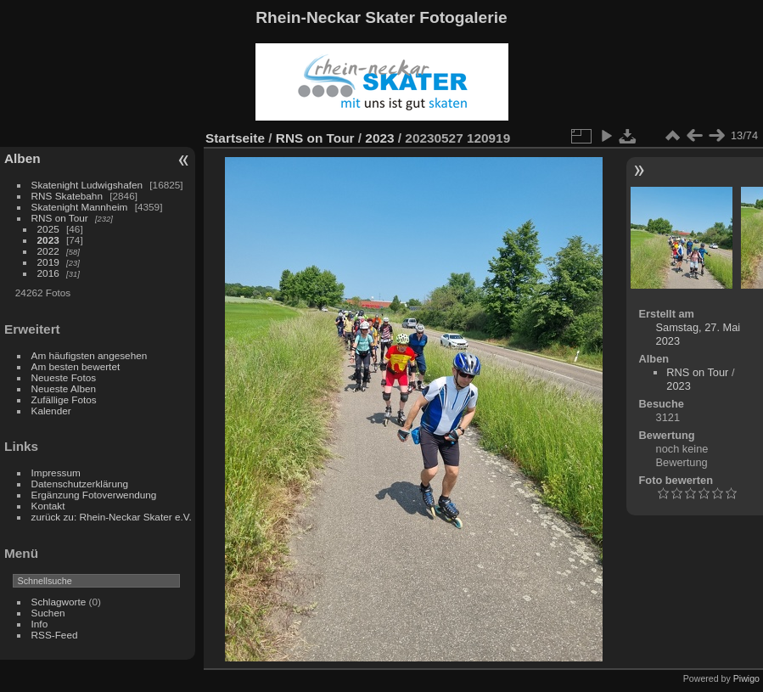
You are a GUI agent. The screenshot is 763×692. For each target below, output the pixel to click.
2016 (48, 272)
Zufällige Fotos (64, 399)
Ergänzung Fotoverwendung (94, 494)
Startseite (235, 138)
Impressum (56, 472)
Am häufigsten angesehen (89, 355)
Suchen (48, 612)
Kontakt (48, 505)
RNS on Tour (59, 217)
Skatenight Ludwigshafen (87, 184)
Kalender (51, 410)
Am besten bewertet (76, 366)
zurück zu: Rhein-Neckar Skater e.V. (111, 516)
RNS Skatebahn (67, 195)
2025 (48, 228)
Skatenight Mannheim (79, 206)
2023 (48, 239)
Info (39, 623)
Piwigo (746, 678)
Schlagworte (59, 601)
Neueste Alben (64, 388)
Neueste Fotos (64, 377)
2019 (48, 261)
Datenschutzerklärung (79, 483)
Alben (22, 158)
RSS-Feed (54, 634)
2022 (48, 250)
